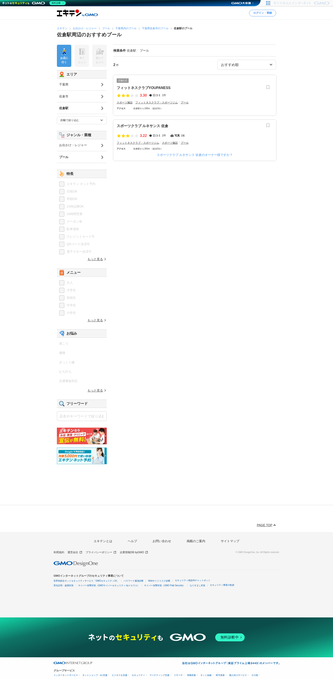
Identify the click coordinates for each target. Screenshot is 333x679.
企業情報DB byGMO (134, 552)
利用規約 (59, 552)
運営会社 (75, 552)
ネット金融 (205, 675)
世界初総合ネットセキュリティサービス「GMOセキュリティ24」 (86, 581)
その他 (254, 675)
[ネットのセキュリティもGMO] (34, 3)
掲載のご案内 (196, 541)
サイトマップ (230, 541)
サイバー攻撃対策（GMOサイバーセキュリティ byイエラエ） (108, 585)
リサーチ (178, 675)
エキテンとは (103, 541)
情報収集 (191, 675)
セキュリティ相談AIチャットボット (192, 580)
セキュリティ (138, 675)
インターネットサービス (66, 675)
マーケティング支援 (159, 675)
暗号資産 (220, 675)
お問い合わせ (162, 541)
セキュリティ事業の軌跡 (222, 585)
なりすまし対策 (197, 585)
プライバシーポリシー (101, 552)
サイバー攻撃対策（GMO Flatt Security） (164, 585)
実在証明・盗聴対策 (64, 585)
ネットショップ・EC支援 (94, 675)
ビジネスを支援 (119, 675)
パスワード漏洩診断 (133, 581)
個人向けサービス (238, 675)
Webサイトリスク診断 (159, 581)
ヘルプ (132, 541)
